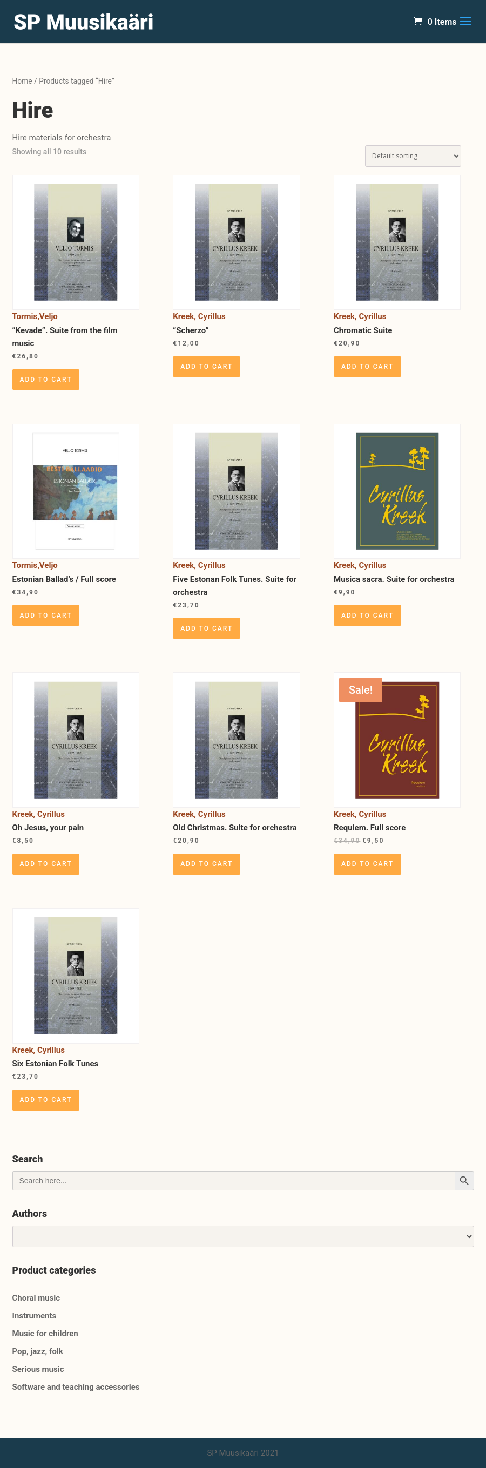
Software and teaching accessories (76, 1387)
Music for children (45, 1333)
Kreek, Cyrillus (199, 316)
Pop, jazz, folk (37, 1351)
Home (22, 81)
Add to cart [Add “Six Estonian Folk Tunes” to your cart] (46, 1100)
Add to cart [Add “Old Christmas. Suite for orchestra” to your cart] (206, 864)
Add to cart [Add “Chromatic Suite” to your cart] (367, 366)
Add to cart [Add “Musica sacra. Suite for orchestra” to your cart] (367, 615)
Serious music (38, 1369)
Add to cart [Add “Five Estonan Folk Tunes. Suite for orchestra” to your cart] (206, 628)
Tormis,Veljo (35, 316)
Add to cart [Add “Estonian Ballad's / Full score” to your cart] (46, 615)
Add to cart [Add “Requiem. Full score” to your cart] (367, 864)
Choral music (36, 1298)
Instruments (34, 1316)
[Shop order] (413, 156)
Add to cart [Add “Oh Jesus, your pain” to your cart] (46, 864)
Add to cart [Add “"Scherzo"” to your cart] (206, 366)
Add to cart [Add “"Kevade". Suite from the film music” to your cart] (46, 379)
